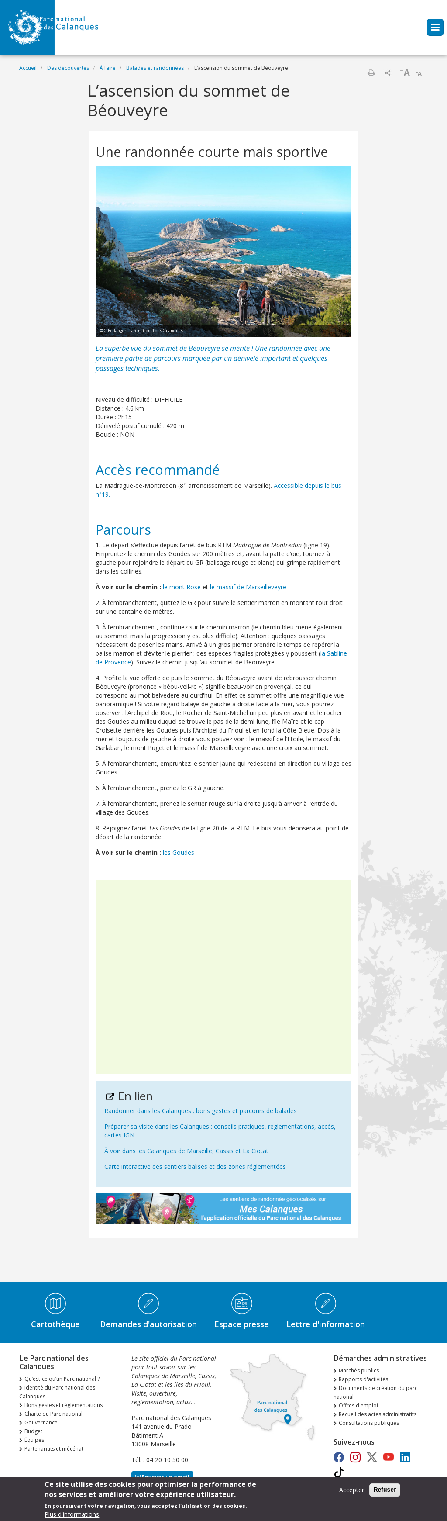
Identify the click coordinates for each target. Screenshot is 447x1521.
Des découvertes (68, 68)
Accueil (28, 68)
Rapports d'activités (363, 1379)
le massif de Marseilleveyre (248, 587)
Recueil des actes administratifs (377, 1414)
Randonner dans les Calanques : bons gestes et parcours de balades (200, 1110)
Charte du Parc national (53, 1413)
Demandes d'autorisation (148, 1324)
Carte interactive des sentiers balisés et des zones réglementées (195, 1166)
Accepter (351, 1492)
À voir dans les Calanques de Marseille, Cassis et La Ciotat (186, 1151)
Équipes (34, 1440)
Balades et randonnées (155, 68)
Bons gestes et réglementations (63, 1405)
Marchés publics (359, 1370)
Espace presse (241, 1324)
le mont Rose (182, 587)
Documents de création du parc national (375, 1392)
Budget (33, 1431)
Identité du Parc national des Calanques (57, 1392)
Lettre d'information (325, 1324)
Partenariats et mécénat (53, 1448)
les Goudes (178, 852)
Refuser (384, 1492)
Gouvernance (41, 1422)
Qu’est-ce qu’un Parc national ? (62, 1379)
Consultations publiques (369, 1423)
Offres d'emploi (358, 1405)
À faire (108, 68)
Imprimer (371, 72)
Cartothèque (55, 1324)
